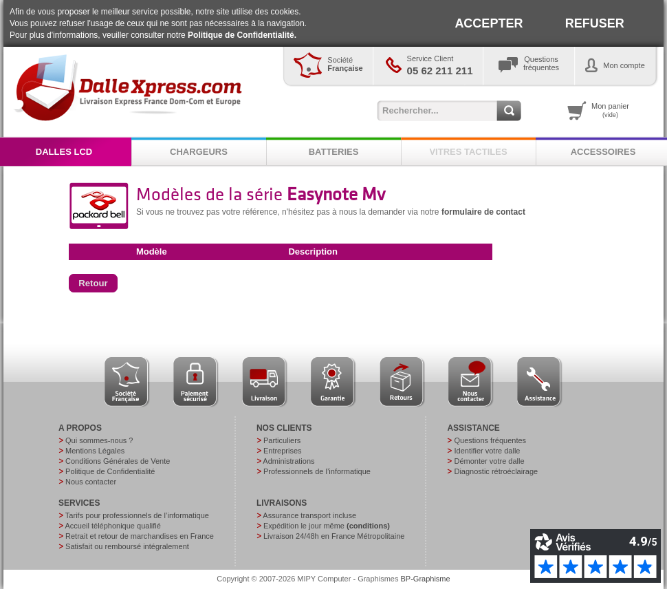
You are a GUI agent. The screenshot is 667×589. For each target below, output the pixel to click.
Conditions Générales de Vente (117, 461)
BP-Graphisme (425, 579)
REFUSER (594, 23)
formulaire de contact (483, 212)
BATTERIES (334, 152)
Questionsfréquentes (541, 63)
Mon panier (610, 110)
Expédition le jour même (326, 526)
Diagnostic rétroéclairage (496, 471)
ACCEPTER (489, 23)
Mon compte (624, 65)
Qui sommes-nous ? (99, 440)
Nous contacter (90, 482)
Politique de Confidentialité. (242, 35)
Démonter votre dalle (489, 461)
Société (344, 64)
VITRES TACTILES (468, 152)
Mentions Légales (94, 451)
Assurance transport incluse (309, 515)
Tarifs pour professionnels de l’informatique (137, 515)
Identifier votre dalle (487, 451)
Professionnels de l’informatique (317, 471)
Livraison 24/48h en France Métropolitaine (333, 536)
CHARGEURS (199, 152)
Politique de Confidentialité (110, 471)
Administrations (288, 461)
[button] (93, 283)
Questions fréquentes (490, 440)
